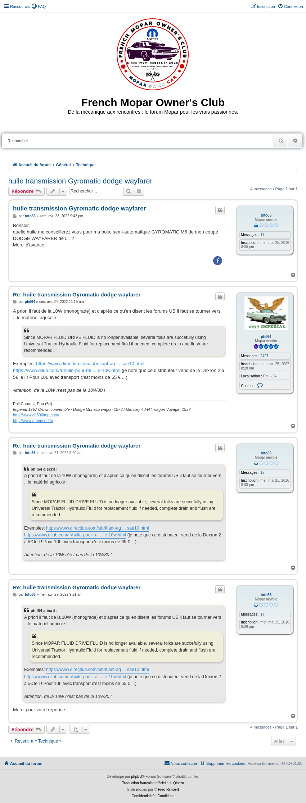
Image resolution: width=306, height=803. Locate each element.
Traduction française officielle (145, 783)
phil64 (266, 337)
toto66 (266, 215)
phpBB (136, 777)
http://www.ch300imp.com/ (36, 415)
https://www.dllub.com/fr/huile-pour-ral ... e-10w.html (66, 370)
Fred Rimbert (168, 789)
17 (262, 235)
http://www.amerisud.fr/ (33, 420)
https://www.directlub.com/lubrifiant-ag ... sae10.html (90, 363)
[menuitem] (38, 6)
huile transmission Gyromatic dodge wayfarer (80, 181)
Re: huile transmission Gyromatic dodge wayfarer (76, 294)
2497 (264, 356)
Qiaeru (178, 783)
